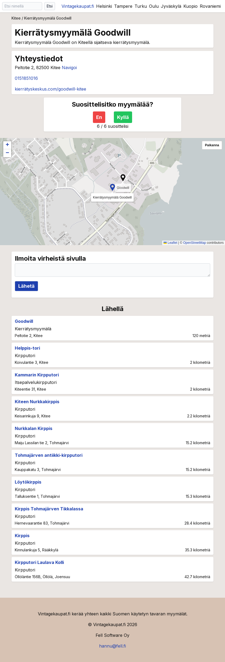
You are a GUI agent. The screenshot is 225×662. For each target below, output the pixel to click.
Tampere (123, 6)
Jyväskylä (171, 6)
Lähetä (26, 286)
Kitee (16, 18)
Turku (141, 6)
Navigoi (69, 67)
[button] (112, 187)
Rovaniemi (210, 6)
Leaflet (170, 243)
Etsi (50, 6)
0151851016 (26, 78)
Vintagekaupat (77, 6)
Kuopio (190, 6)
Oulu (154, 6)
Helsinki (104, 6)
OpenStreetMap (194, 243)
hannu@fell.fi (112, 646)
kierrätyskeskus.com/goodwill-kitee (50, 89)
